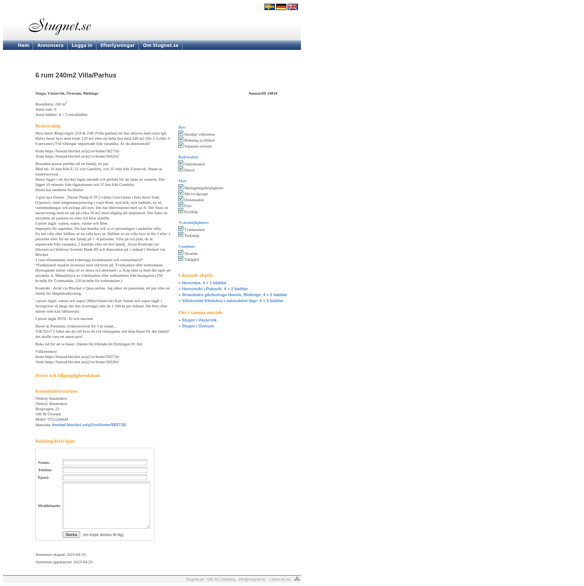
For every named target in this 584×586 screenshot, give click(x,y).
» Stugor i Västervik (197, 320)
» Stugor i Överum (196, 326)
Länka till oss (280, 579)
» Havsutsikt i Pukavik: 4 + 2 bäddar (213, 288)
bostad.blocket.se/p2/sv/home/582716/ (89, 424)
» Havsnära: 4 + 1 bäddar (202, 283)
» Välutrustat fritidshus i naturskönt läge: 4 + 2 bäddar (230, 300)
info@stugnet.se (252, 579)
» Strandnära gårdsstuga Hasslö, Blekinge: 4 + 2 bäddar (232, 294)
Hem (23, 45)
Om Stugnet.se (161, 45)
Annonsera (50, 45)
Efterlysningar (118, 45)
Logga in (82, 45)
